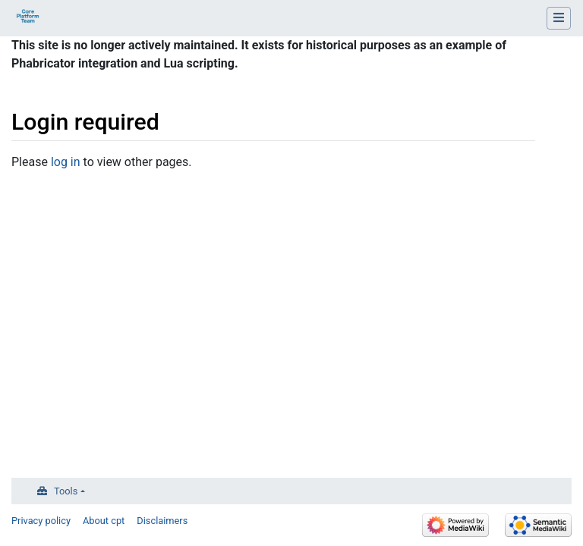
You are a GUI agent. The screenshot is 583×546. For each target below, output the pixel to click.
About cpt (103, 520)
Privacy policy (41, 520)
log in (65, 162)
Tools (65, 491)
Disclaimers (162, 520)
